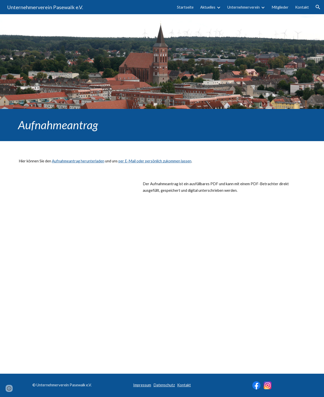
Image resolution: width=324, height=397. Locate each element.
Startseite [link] (185, 7)
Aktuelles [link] (207, 7)
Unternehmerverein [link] (243, 7)
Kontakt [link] (302, 7)
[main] (162, 125)
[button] (318, 7)
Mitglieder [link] (280, 7)
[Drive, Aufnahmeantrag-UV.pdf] (74, 262)
